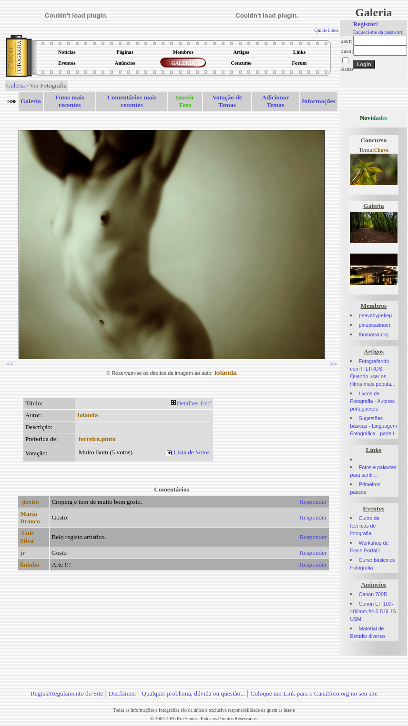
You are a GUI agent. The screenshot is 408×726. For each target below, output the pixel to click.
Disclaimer (122, 693)
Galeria (15, 85)
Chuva (381, 150)
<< (9, 363)
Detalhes (187, 403)
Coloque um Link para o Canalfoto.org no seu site (313, 693)
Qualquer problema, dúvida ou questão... (193, 693)
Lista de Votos (191, 452)
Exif (205, 403)
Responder (313, 501)
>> (333, 363)
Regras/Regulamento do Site (67, 693)
